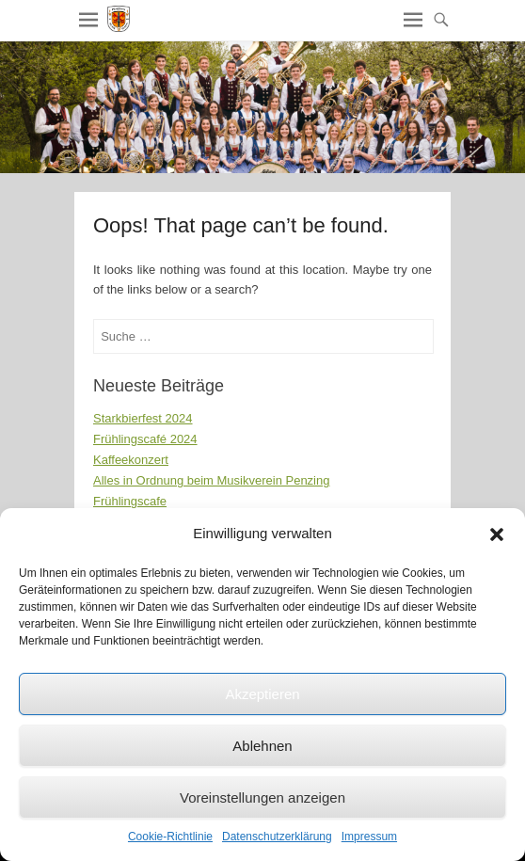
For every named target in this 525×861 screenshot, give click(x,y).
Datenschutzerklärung (277, 836)
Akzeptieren (262, 694)
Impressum (369, 836)
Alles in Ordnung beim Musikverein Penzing (211, 480)
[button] (496, 534)
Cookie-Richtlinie (170, 836)
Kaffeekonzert (130, 460)
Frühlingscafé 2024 (145, 439)
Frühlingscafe (130, 501)
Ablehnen (262, 746)
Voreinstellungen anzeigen (262, 797)
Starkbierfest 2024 (143, 418)
